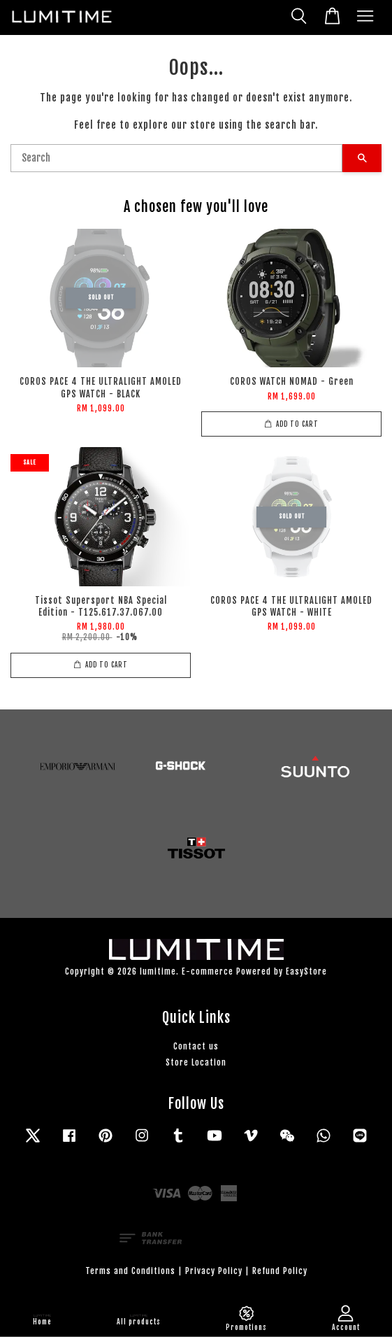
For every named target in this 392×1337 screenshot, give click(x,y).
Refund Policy (279, 1271)
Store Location (196, 1062)
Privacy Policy (213, 1271)
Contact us (196, 1046)
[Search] (176, 158)
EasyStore (306, 971)
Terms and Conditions (130, 1271)
